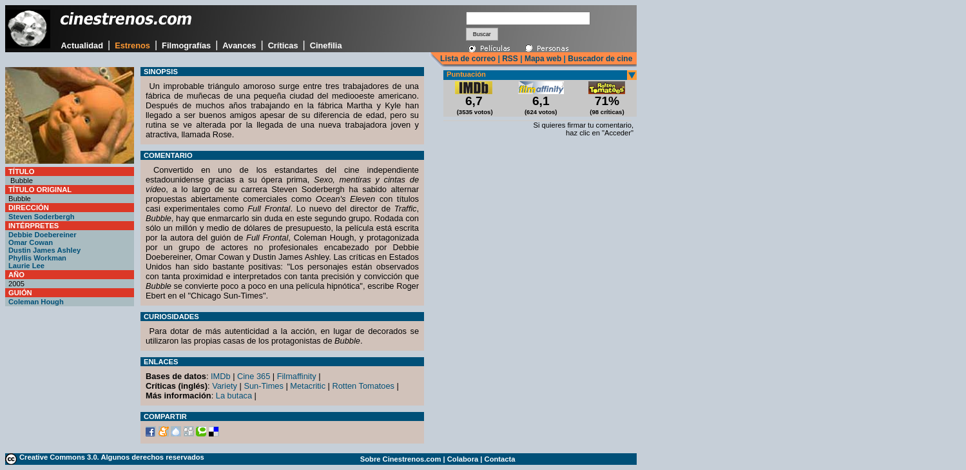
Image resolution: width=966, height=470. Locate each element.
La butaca (234, 395)
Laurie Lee (26, 265)
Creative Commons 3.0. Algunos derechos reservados (111, 457)
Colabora (463, 459)
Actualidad (82, 45)
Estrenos (132, 45)
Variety (224, 386)
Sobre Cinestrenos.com (400, 459)
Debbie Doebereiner (42, 235)
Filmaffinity (296, 376)
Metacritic (307, 386)
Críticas (283, 45)
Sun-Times (263, 386)
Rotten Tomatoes (364, 386)
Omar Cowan (30, 242)
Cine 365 (253, 376)
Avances (239, 45)
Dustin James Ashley (44, 250)
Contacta (500, 459)
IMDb (221, 376)
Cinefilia (326, 45)
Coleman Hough (36, 302)
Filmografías (186, 45)
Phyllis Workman (37, 258)
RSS (510, 58)
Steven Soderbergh (41, 216)
